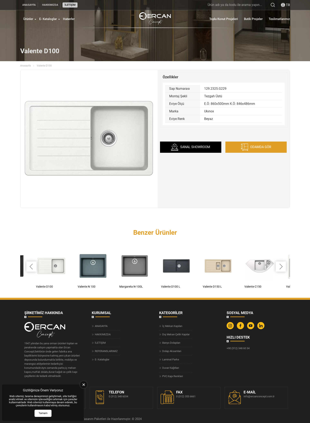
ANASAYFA (29, 4)
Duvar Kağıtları (170, 367)
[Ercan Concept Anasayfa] (155, 21)
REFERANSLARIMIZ (106, 351)
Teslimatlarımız (279, 21)
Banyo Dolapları (171, 342)
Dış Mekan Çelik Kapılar (176, 334)
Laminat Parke (170, 359)
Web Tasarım (84, 419)
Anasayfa (25, 65)
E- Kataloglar (48, 21)
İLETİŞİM (70, 4)
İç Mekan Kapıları (172, 326)
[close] (83, 385)
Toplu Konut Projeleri (223, 21)
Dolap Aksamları (171, 351)
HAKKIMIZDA (50, 4)
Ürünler (28, 21)
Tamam (43, 413)
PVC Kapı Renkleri (172, 376)
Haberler (69, 21)
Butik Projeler (253, 21)
